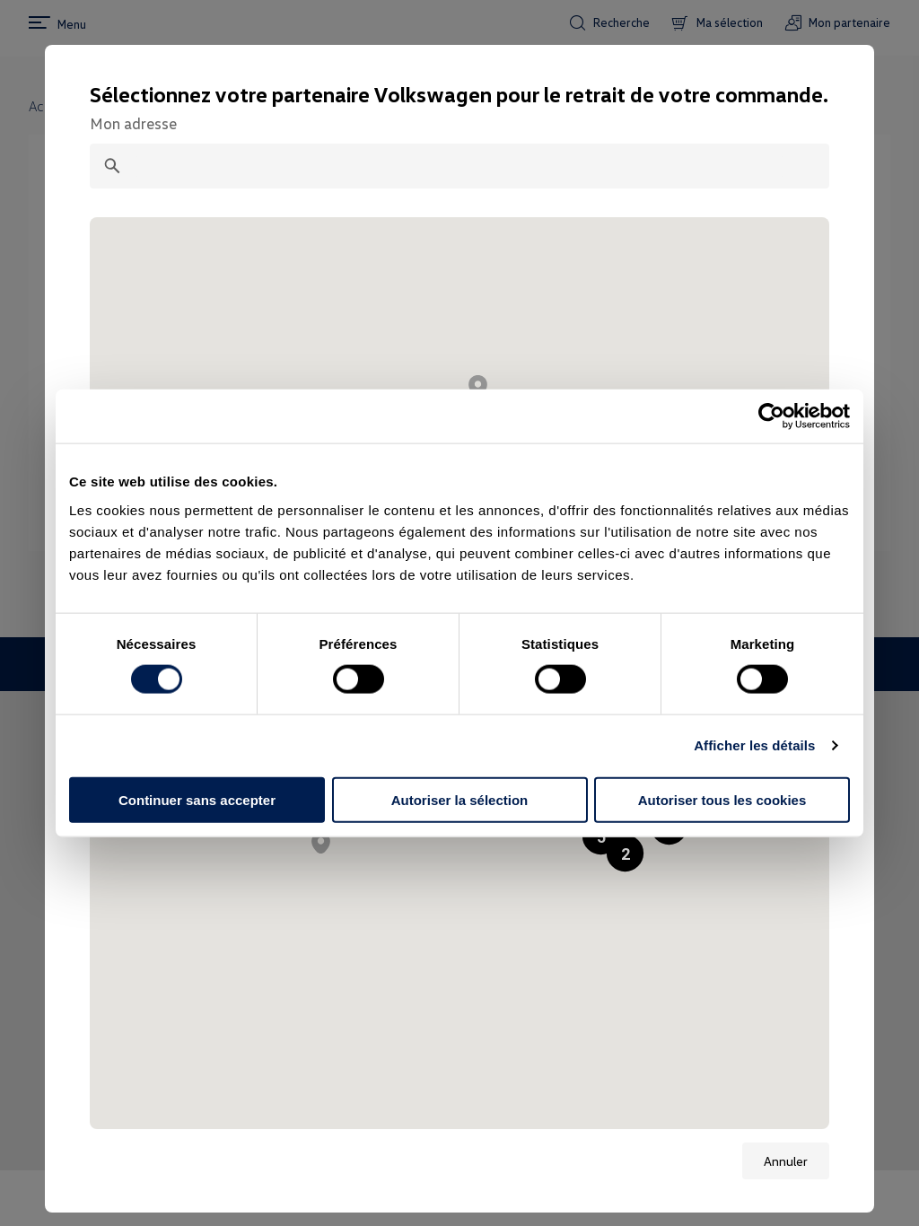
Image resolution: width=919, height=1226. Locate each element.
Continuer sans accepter (197, 799)
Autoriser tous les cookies (722, 799)
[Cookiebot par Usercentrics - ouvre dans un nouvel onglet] (771, 416)
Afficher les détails (754, 745)
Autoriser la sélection (460, 799)
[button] (625, 853)
